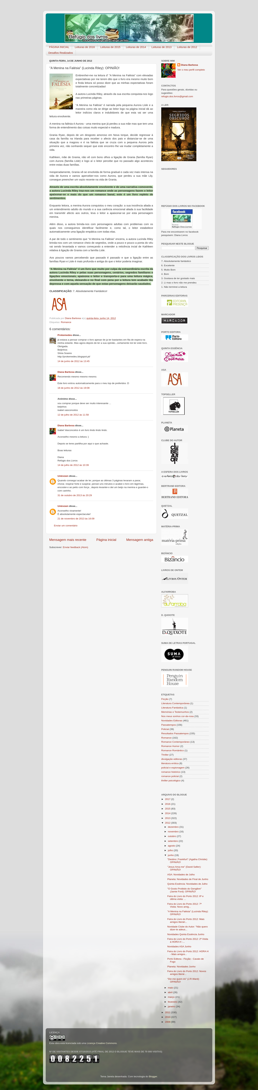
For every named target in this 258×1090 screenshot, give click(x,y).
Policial (165, 729)
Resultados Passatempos (175, 733)
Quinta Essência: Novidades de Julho (187, 883)
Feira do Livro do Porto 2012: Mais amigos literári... (185, 920)
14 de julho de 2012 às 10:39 (73, 465)
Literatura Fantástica (172, 707)
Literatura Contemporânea (175, 703)
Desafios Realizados (60, 52)
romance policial (170, 776)
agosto (172, 845)
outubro (172, 836)
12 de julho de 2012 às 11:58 (73, 414)
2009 (168, 1022)
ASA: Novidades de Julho (181, 874)
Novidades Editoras (171, 720)
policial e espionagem (173, 767)
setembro (173, 841)
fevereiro (173, 1001)
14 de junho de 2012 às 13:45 (74, 361)
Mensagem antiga (139, 540)
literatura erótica (170, 763)
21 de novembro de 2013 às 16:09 (76, 518)
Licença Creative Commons (102, 1043)
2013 (168, 818)
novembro (173, 831)
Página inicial (106, 540)
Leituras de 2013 (162, 47)
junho (171, 855)
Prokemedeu (65, 335)
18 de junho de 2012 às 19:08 (74, 388)
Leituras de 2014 (136, 47)
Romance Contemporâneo (175, 742)
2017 (168, 799)
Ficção (164, 699)
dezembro (173, 827)
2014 (168, 813)
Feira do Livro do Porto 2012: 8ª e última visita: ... (185, 897)
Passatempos (168, 725)
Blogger (153, 1076)
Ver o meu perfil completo (191, 69)
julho (171, 850)
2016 (168, 804)
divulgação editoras (171, 759)
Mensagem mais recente (67, 540)
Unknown (63, 476)
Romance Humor (170, 746)
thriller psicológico (170, 780)
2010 (168, 1017)
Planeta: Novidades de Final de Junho (187, 879)
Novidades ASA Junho (179, 946)
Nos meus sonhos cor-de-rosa (177, 716)
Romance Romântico (172, 750)
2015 (168, 808)
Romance (66, 322)
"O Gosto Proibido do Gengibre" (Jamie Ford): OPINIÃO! (184, 890)
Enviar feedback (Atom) (75, 547)
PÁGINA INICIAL (59, 47)
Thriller (165, 754)
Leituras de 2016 (85, 47)
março (171, 997)
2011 (168, 1012)
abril (170, 992)
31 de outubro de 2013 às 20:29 (75, 495)
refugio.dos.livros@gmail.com (177, 96)
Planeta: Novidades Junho (181, 966)
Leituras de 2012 (187, 47)
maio (171, 987)
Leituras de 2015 (110, 47)
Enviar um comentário (65, 525)
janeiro (172, 1006)
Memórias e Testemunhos (175, 712)
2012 (168, 822)
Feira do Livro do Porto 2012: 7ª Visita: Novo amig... (184, 905)
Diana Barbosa (66, 372)
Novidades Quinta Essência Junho (185, 934)
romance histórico (170, 772)
